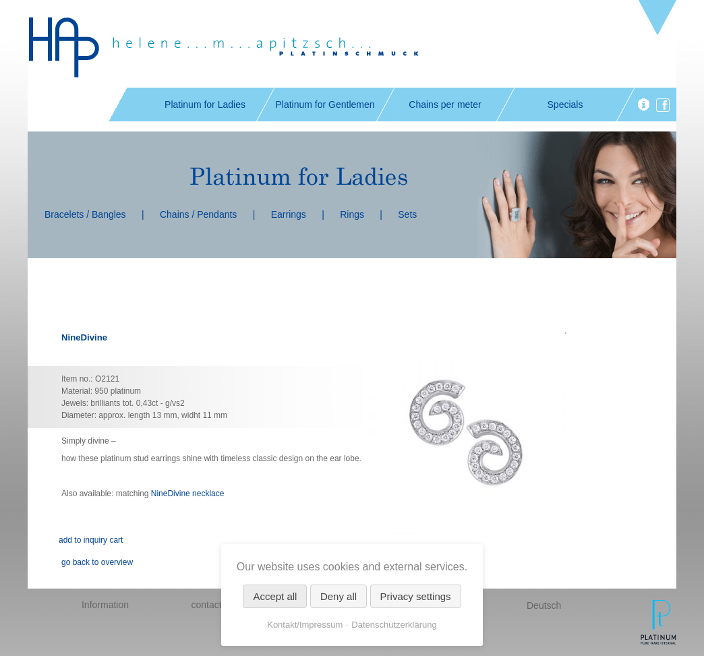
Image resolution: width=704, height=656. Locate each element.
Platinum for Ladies (205, 104)
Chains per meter (445, 104)
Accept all (275, 596)
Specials (565, 104)
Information (105, 604)
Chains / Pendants (198, 214)
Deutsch (544, 605)
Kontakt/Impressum (305, 625)
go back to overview (97, 562)
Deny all (338, 596)
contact (206, 604)
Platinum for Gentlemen (324, 104)
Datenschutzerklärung (393, 625)
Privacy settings (415, 596)
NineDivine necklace (188, 493)
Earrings (288, 214)
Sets (407, 214)
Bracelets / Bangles (85, 214)
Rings (352, 214)
